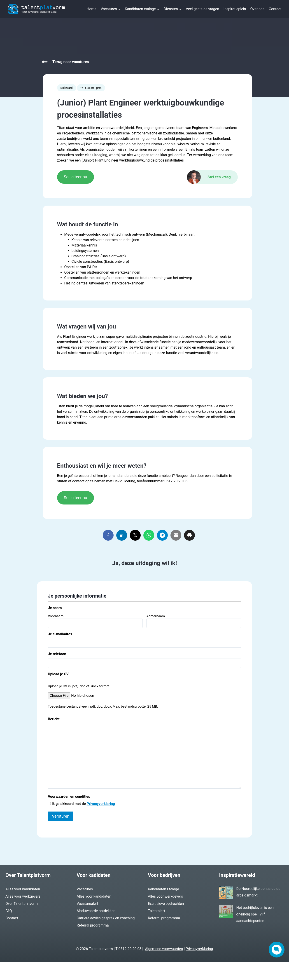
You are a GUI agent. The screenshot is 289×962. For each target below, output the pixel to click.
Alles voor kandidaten (22, 889)
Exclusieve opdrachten (166, 903)
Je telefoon (57, 654)
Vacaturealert (87, 903)
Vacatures (85, 889)
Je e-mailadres (60, 634)
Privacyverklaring (101, 804)
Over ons (257, 9)
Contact (275, 9)
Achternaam (156, 616)
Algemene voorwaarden (164, 949)
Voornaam (55, 616)
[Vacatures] (144, 62)
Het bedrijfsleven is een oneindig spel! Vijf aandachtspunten (255, 914)
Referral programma (93, 925)
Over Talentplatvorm (21, 903)
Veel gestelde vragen (202, 9)
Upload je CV (58, 674)
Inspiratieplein (235, 9)
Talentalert (156, 911)
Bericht (54, 719)
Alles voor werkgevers (22, 896)
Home (91, 9)
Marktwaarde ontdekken (96, 911)
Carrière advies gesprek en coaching (106, 918)
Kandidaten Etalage (163, 889)
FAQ (8, 911)
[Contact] (212, 177)
